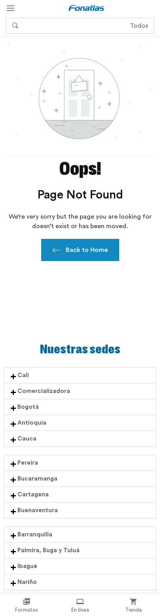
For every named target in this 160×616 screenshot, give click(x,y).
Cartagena (33, 495)
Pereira (27, 463)
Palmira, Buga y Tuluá (48, 550)
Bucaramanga (37, 479)
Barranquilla (34, 535)
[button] (80, 375)
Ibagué (27, 566)
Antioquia (31, 423)
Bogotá (28, 407)
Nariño (27, 582)
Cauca (26, 439)
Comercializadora (43, 391)
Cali (23, 375)
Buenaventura (37, 510)
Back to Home (80, 251)
